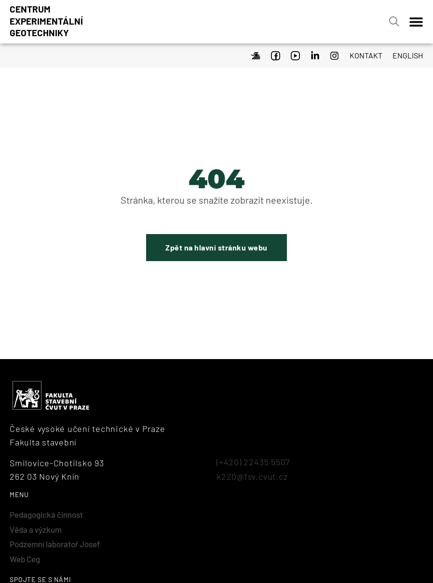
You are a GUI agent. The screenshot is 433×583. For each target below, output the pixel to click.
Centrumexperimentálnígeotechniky (46, 20)
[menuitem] (405, 54)
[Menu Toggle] (416, 21)
